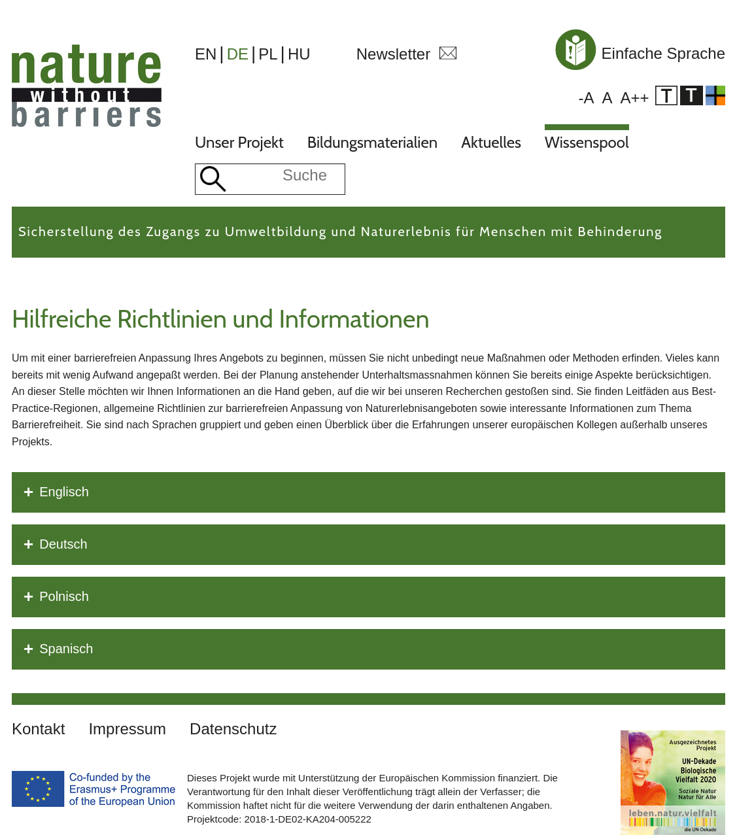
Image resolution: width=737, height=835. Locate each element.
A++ (634, 98)
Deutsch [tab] (56, 544)
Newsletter (393, 54)
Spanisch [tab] (58, 649)
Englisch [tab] (56, 492)
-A (586, 98)
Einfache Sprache (638, 53)
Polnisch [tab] (56, 597)
